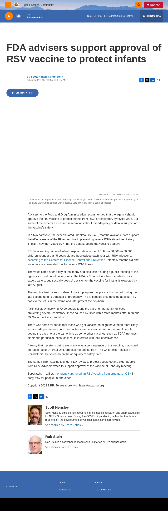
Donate (155, 5)
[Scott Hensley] (35, 415)
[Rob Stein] (35, 444)
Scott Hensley (40, 76)
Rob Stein (56, 76)
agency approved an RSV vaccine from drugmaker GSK (95, 373)
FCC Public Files (102, 490)
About (62, 482)
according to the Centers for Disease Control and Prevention (66, 260)
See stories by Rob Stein (61, 447)
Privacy (98, 482)
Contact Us (65, 490)
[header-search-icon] (138, 5)
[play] (8, 16)
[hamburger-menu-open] (8, 5)
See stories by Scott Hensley (64, 425)
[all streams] (151, 16)
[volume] (18, 16)
